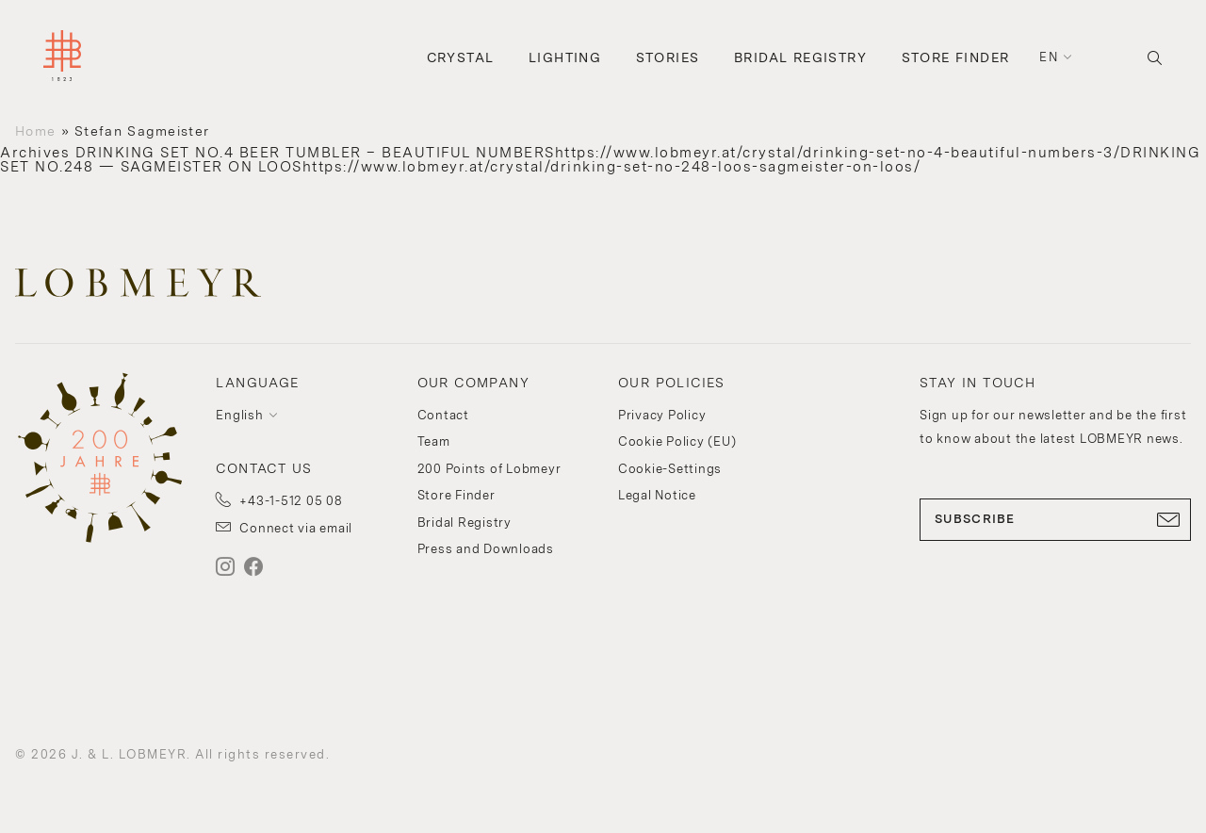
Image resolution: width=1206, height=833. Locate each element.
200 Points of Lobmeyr (489, 469)
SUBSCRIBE (1055, 519)
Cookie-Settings (670, 469)
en (1048, 57)
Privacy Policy (662, 415)
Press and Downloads (485, 549)
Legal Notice (657, 495)
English (239, 415)
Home (35, 131)
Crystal (461, 57)
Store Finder (956, 57)
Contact (443, 415)
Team (433, 441)
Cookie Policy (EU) (677, 441)
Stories (668, 57)
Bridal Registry (800, 57)
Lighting (565, 57)
